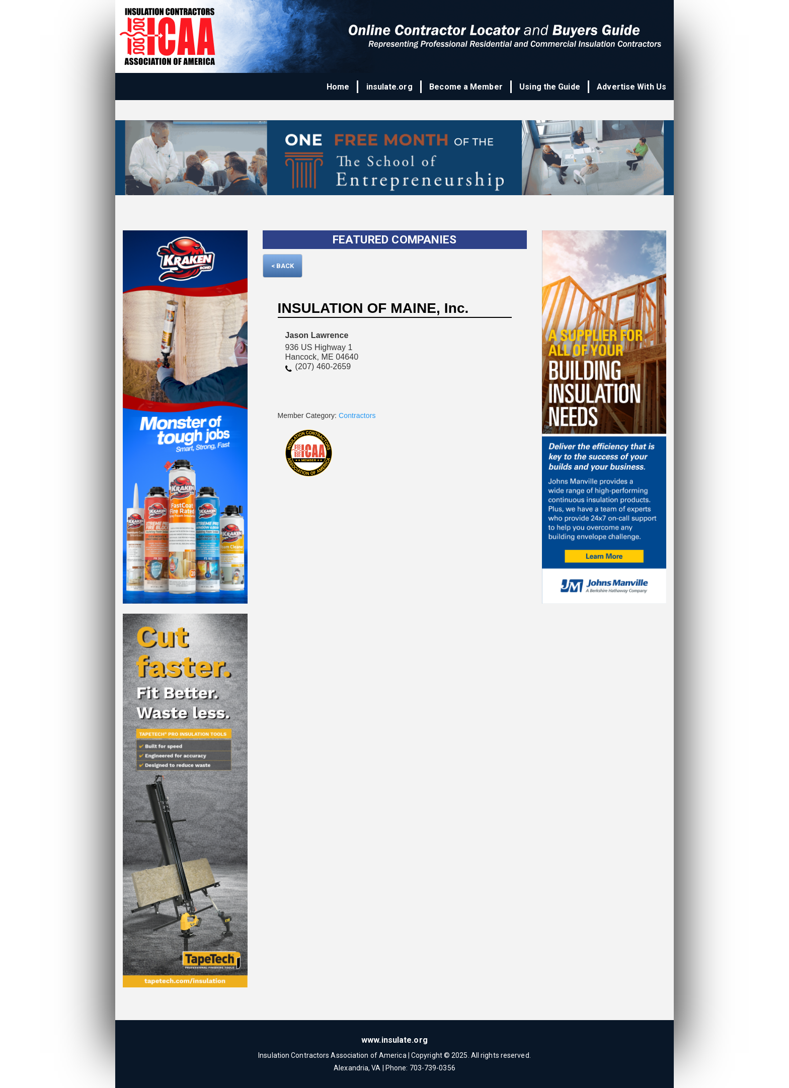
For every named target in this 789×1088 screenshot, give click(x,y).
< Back (282, 266)
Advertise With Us (631, 87)
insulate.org (390, 87)
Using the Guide (550, 87)
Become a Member (466, 87)
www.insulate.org (394, 1040)
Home (338, 87)
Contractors (357, 415)
